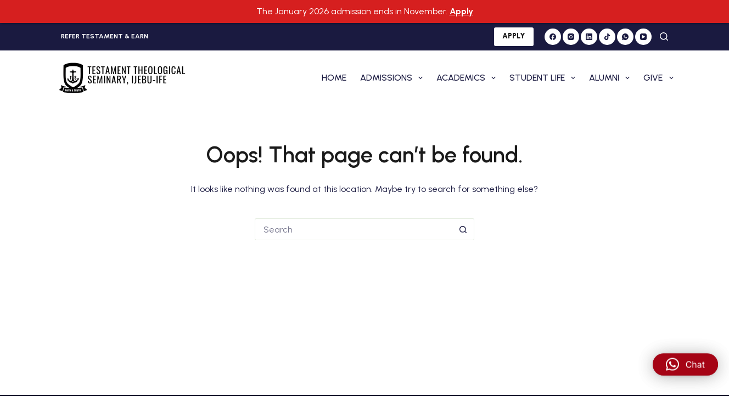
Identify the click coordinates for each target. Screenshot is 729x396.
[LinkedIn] (589, 34)
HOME (334, 75)
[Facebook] (553, 34)
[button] (685, 371)
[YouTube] (643, 34)
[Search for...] (353, 227)
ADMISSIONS (393, 75)
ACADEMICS (468, 75)
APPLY (513, 34)
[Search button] (463, 227)
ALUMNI (611, 75)
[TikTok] (607, 34)
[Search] (664, 35)
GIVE (658, 75)
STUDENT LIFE (544, 75)
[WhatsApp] (625, 34)
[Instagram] (571, 34)
